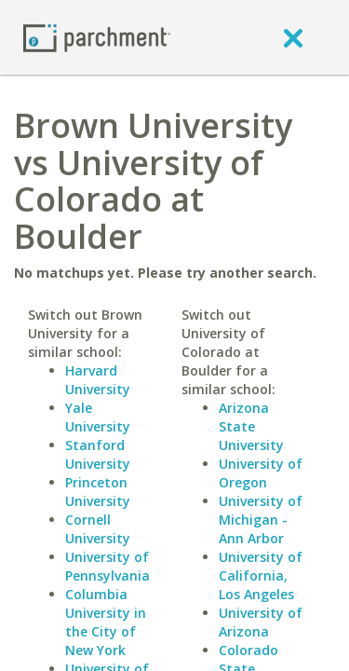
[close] (293, 37)
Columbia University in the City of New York (105, 622)
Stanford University (97, 454)
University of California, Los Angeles (260, 575)
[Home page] (96, 37)
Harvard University (97, 380)
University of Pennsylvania (107, 566)
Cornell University (97, 529)
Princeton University (97, 491)
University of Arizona (260, 622)
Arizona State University (251, 426)
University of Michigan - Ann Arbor (260, 519)
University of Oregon (260, 473)
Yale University (97, 417)
